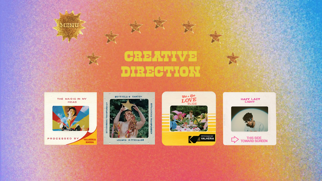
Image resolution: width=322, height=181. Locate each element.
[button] (69, 28)
